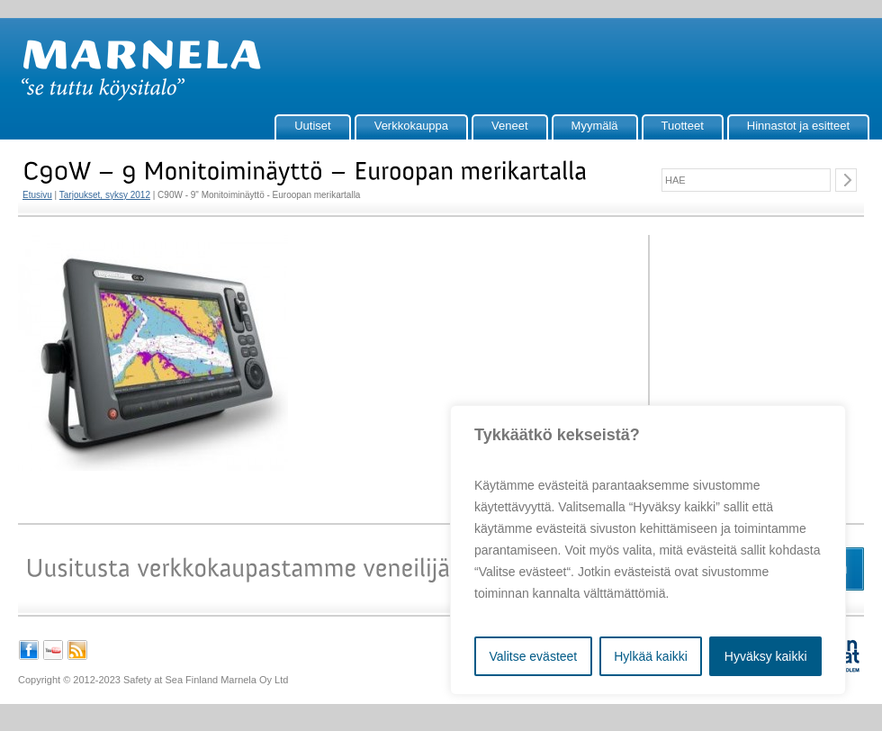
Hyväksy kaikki (765, 656)
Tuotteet (683, 125)
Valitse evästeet (533, 656)
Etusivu (37, 195)
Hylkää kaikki (651, 656)
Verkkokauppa (411, 125)
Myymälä (595, 125)
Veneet (509, 125)
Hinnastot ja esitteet (798, 125)
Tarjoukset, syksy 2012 (104, 195)
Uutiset (312, 125)
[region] (648, 550)
